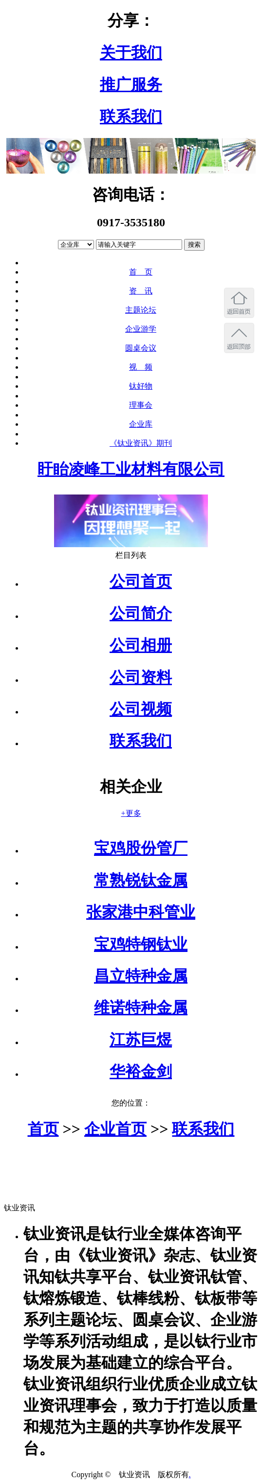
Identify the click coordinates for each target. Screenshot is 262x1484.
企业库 (140, 424)
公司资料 (141, 677)
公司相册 (141, 645)
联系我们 (131, 116)
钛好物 (140, 386)
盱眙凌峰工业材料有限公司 (131, 469)
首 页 (140, 272)
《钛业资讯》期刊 (141, 443)
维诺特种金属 (140, 1007)
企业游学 (140, 329)
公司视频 (141, 709)
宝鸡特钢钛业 (140, 944)
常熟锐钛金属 (140, 880)
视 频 (140, 367)
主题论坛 (140, 310)
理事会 (140, 405)
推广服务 (131, 84)
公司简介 (141, 613)
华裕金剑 (141, 1071)
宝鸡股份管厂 (140, 848)
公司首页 (141, 581)
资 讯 (140, 291)
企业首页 (115, 1129)
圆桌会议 (140, 348)
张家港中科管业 (140, 912)
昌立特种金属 (140, 976)
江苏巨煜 (141, 1040)
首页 (43, 1129)
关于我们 (131, 52)
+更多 (131, 813)
